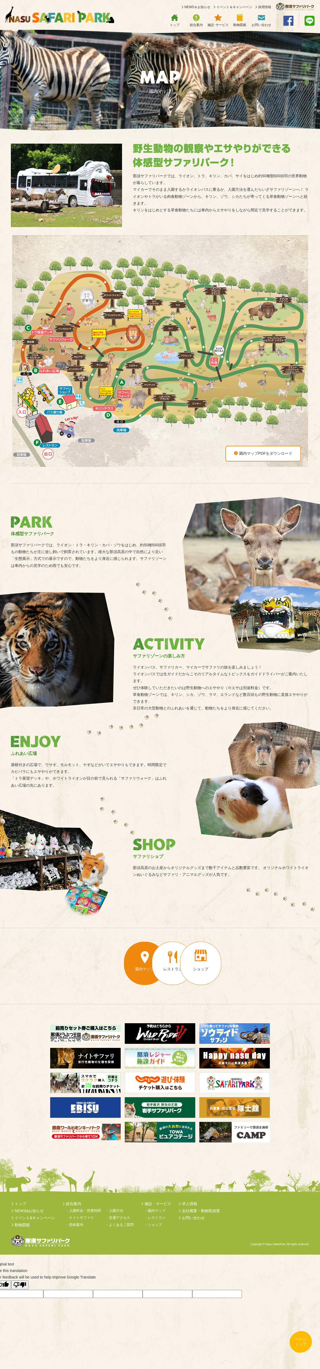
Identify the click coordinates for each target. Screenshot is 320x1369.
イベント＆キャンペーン (234, 7)
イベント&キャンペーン (35, 1218)
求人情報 (189, 1204)
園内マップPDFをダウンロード (263, 453)
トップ (20, 1204)
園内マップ (156, 1211)
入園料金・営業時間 (85, 1211)
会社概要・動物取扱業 (201, 1211)
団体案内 (76, 1225)
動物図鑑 (22, 1225)
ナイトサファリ (81, 1218)
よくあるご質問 (121, 1225)
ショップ (155, 1225)
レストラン (156, 1218)
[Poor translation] (19, 1284)
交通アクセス (119, 1218)
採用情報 (264, 7)
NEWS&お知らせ (29, 1211)
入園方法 (116, 1211)
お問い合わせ (193, 1218)
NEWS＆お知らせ (197, 7)
